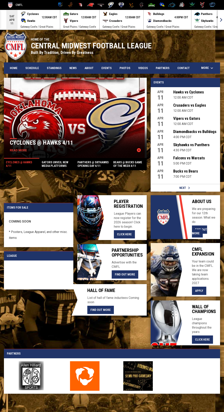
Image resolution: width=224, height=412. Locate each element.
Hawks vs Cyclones (188, 92)
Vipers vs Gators (186, 118)
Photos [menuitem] (125, 68)
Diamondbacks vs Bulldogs (194, 132)
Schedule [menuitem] (32, 68)
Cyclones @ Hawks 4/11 (41, 142)
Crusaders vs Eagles (189, 105)
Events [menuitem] (106, 68)
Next (185, 188)
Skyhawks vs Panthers (191, 145)
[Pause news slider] (139, 150)
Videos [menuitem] (143, 68)
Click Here (204, 339)
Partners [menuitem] (163, 68)
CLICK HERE (126, 234)
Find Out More (125, 274)
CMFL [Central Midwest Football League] (15, 5)
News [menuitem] (73, 68)
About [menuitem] (89, 68)
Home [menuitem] (14, 68)
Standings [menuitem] (54, 68)
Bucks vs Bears (185, 171)
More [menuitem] (207, 68)
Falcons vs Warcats (189, 158)
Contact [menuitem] (183, 68)
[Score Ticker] (112, 20)
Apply (200, 291)
